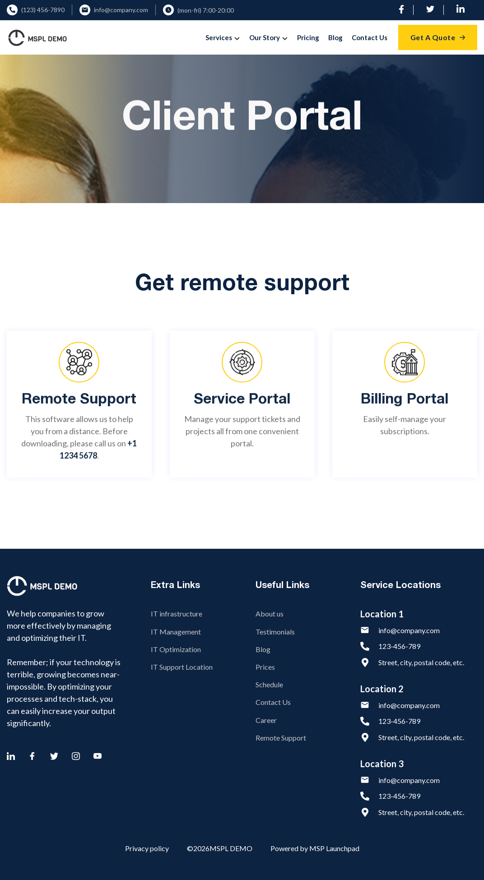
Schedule (269, 684)
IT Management (176, 631)
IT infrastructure (176, 613)
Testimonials (275, 631)
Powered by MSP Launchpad (314, 848)
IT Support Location (182, 666)
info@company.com (121, 10)
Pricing (308, 37)
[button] (223, 37)
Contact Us (369, 37)
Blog (335, 37)
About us (270, 613)
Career (266, 720)
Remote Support (281, 737)
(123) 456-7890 (43, 10)
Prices (265, 666)
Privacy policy (147, 848)
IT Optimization (176, 649)
